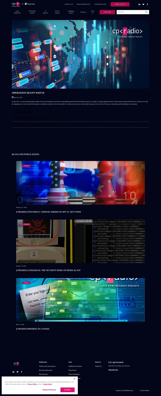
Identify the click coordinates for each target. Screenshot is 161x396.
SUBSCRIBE (107, 12)
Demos (41, 382)
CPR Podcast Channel (32, 12)
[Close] (74, 391)
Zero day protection (74, 378)
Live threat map (73, 382)
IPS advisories (43, 374)
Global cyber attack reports (47, 366)
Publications (43, 362)
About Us (92, 12)
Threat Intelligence (74, 374)
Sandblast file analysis (75, 366)
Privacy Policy (144, 390)
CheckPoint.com (128, 390)
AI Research (45, 12)
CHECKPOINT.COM (100, 4)
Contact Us (98, 366)
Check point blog (44, 378)
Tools (70, 362)
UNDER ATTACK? (120, 4)
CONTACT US (69, 4)
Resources (83, 12)
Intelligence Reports (71, 12)
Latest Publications (17, 12)
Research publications (45, 370)
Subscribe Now (113, 370)
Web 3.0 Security (57, 12)
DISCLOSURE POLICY (83, 4)
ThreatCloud (72, 370)
